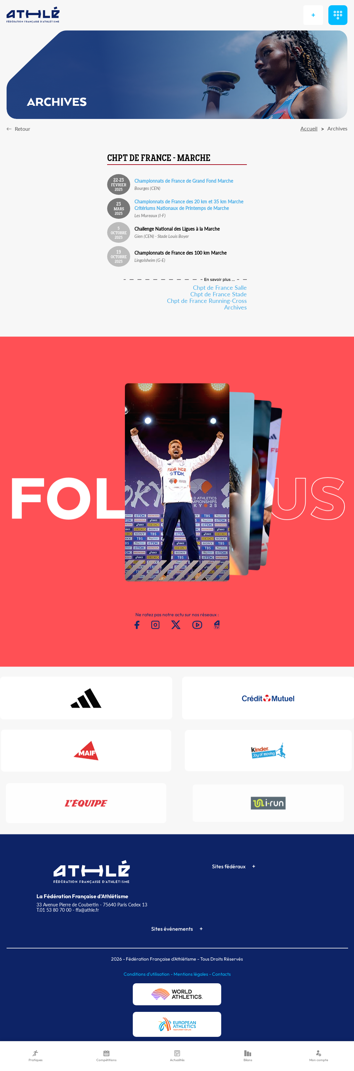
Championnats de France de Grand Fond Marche (183, 181)
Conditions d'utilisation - (149, 974)
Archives (235, 307)
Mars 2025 (119, 209)
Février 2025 (118, 185)
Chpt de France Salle (220, 287)
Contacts (221, 974)
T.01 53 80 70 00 (53, 910)
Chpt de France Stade (218, 294)
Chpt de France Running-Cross (207, 300)
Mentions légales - (193, 974)
